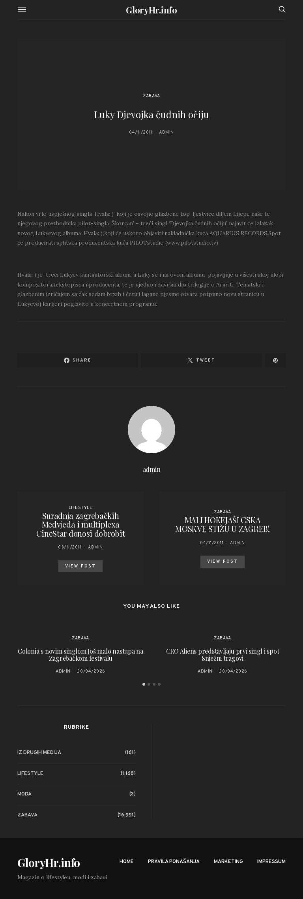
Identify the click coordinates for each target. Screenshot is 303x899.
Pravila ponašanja (174, 862)
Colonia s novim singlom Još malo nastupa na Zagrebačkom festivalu (80, 654)
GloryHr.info (151, 10)
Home (127, 862)
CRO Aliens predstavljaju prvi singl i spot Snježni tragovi (222, 654)
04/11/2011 (141, 132)
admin (166, 132)
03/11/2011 (70, 547)
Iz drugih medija (39, 753)
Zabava (151, 96)
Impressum (271, 862)
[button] (143, 684)
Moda (24, 794)
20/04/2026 (91, 671)
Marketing (228, 862)
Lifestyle (81, 508)
